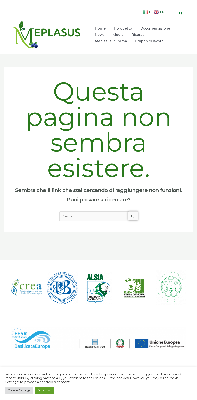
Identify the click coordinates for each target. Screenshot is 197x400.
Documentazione (154, 28)
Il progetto (122, 28)
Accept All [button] (44, 390)
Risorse (136, 35)
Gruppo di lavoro (148, 41)
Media (117, 35)
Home (100, 28)
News (99, 35)
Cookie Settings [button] (19, 390)
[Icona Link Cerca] (181, 13)
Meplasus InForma (111, 41)
